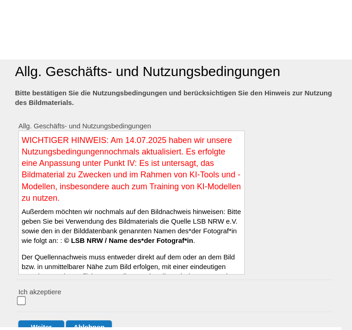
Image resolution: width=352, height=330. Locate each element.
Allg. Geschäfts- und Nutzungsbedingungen (84, 126)
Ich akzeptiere (39, 292)
